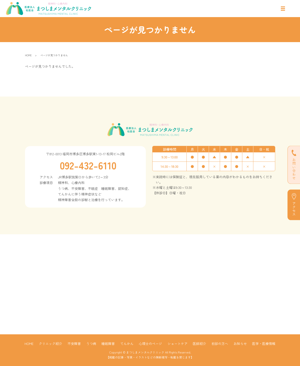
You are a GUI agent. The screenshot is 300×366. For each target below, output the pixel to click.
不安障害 (74, 343)
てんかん (127, 343)
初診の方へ (219, 343)
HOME (28, 55)
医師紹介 (199, 343)
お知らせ (240, 343)
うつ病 (91, 343)
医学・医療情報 (263, 343)
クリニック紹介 (50, 343)
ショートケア (178, 343)
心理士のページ (150, 343)
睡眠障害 (108, 343)
